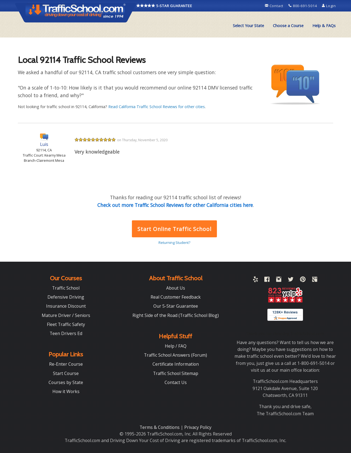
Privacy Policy (197, 427)
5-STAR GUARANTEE (164, 5)
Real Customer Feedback (176, 297)
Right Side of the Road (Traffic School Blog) (175, 315)
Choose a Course (288, 25)
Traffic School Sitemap (175, 373)
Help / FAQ (175, 346)
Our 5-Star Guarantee (175, 306)
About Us (175, 288)
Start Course (66, 373)
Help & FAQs (324, 25)
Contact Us (176, 382)
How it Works (66, 391)
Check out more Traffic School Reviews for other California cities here (175, 205)
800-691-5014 (303, 5)
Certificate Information (175, 364)
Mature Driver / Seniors (66, 315)
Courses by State (66, 382)
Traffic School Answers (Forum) (175, 355)
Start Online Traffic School (174, 229)
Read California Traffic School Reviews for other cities (156, 106)
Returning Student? (174, 242)
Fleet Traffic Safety (66, 324)
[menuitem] (248, 26)
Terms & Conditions (160, 427)
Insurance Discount (66, 306)
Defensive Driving (65, 297)
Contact (274, 5)
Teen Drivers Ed (66, 333)
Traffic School (66, 288)
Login (329, 5)
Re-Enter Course (66, 364)
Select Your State (248, 25)
